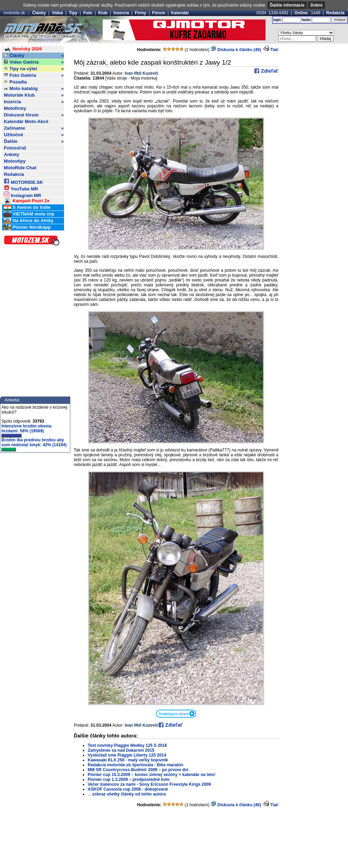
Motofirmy (15, 108)
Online (300, 12)
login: (277, 20)
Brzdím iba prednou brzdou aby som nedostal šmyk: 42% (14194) (33, 444)
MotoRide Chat (20, 167)
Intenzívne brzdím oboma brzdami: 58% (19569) (26, 431)
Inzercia (121, 12)
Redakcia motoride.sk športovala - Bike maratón (135, 764)
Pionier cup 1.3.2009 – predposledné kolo (128, 779)
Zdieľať (269, 71)
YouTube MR (21, 188)
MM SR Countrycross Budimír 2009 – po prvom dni (138, 769)
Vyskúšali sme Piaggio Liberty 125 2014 (127, 755)
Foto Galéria (34, 75)
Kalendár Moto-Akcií (26, 121)
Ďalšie (34, 141)
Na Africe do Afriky (28, 221)
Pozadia (15, 81)
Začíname (34, 128)
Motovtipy (14, 161)
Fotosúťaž (15, 147)
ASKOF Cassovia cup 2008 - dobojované (128, 789)
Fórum (158, 12)
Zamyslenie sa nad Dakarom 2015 (121, 750)
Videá (57, 12)
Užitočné (34, 135)
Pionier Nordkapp (27, 227)
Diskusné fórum (34, 115)
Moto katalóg (34, 88)
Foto (87, 12)
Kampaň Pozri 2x (26, 201)
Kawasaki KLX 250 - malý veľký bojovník (128, 760)
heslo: (306, 20)
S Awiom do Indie (27, 208)
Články (39, 12)
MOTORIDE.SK (23, 181)
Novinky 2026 (23, 49)
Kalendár (180, 12)
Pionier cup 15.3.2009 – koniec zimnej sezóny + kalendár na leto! (151, 774)
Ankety (11, 154)
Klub (103, 12)
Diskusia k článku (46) (236, 49)
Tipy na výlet (34, 69)
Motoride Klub (34, 95)
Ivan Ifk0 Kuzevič (141, 73)
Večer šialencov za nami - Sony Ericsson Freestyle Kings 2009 (149, 784)
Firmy (141, 12)
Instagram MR (22, 194)
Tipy (73, 12)
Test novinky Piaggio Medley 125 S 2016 (127, 745)
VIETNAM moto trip (29, 214)
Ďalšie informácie (287, 5)
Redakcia (335, 12)
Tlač (274, 49)
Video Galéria (34, 62)
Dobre (316, 5)
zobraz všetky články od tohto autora (129, 794)
